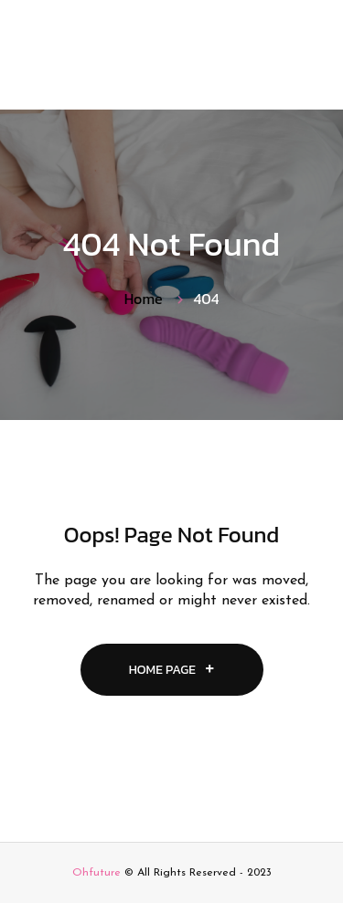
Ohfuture (96, 872)
